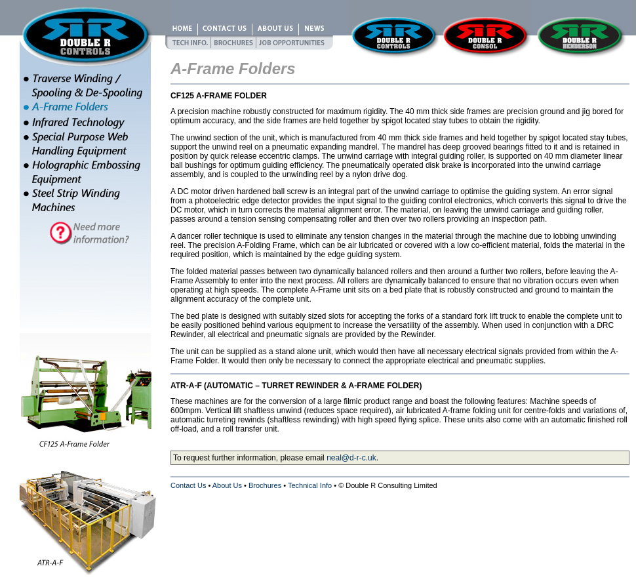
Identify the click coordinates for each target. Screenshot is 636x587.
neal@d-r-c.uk (351, 457)
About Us (227, 485)
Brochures (264, 485)
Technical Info (310, 485)
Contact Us (188, 485)
